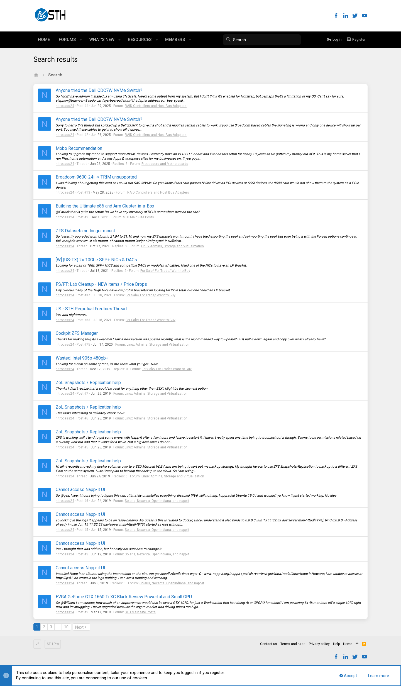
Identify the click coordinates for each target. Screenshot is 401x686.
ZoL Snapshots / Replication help (88, 382)
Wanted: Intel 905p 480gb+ (82, 358)
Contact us (268, 644)
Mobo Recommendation (79, 148)
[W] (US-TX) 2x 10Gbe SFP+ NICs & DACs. (97, 259)
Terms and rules (292, 644)
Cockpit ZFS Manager (77, 333)
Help (336, 644)
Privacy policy (319, 644)
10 (66, 626)
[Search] (259, 39)
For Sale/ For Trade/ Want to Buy (165, 271)
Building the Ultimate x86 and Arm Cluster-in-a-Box (105, 206)
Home (347, 644)
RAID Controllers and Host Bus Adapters (156, 106)
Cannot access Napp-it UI (80, 489)
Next (79, 627)
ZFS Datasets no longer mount (85, 230)
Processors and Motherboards (164, 164)
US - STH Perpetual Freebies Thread (91, 308)
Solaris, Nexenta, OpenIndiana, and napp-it (157, 501)
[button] (81, 39)
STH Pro (53, 644)
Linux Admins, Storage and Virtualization (172, 246)
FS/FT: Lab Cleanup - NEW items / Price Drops (101, 284)
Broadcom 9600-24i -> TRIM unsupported (96, 177)
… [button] (58, 626)
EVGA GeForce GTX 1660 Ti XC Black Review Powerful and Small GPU (124, 596)
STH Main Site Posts (138, 217)
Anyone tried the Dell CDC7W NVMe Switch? (99, 90)
